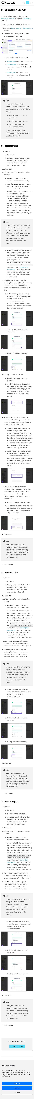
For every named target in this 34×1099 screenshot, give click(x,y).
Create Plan (10, 136)
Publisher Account (7, 18)
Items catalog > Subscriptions (22, 28)
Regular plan (11, 61)
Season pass (11, 72)
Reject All (17, 1088)
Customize (17, 1092)
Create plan (27, 18)
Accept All (17, 1083)
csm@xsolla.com (18, 238)
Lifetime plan (11, 64)
